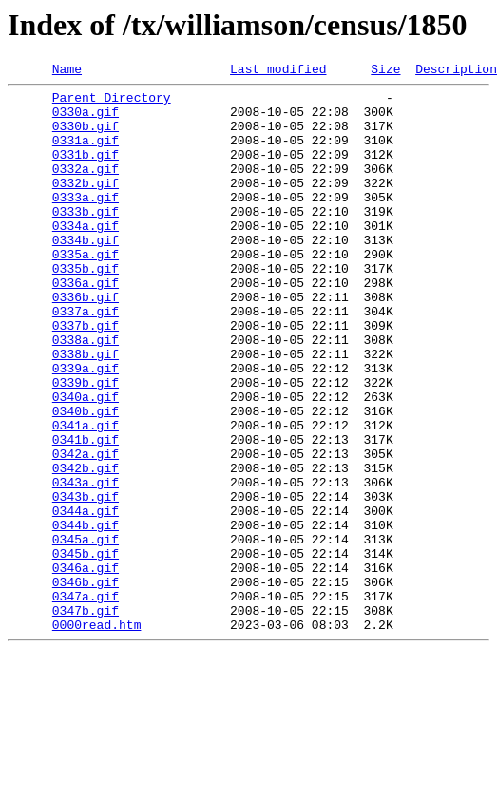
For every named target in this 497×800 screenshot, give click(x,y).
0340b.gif (85, 478)
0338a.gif (85, 393)
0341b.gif (85, 513)
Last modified (278, 71)
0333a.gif (85, 222)
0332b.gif (85, 205)
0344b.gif (85, 615)
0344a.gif (85, 598)
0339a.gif (85, 427)
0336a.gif (85, 324)
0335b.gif (85, 307)
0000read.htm (97, 735)
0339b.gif (85, 444)
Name (67, 71)
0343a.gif (85, 564)
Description (456, 71)
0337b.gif (85, 376)
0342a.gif (85, 530)
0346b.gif (85, 684)
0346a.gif (85, 667)
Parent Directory (111, 102)
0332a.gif (85, 188)
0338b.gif (85, 410)
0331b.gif (85, 171)
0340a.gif (85, 461)
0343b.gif (85, 581)
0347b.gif (85, 718)
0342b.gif (85, 547)
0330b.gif (85, 136)
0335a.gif (85, 290)
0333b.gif (85, 239)
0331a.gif (85, 153)
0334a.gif (85, 256)
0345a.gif (85, 632)
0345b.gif (85, 649)
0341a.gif (85, 496)
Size (385, 71)
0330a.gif (85, 119)
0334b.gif (85, 273)
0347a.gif (85, 701)
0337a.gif (85, 359)
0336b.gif (85, 342)
